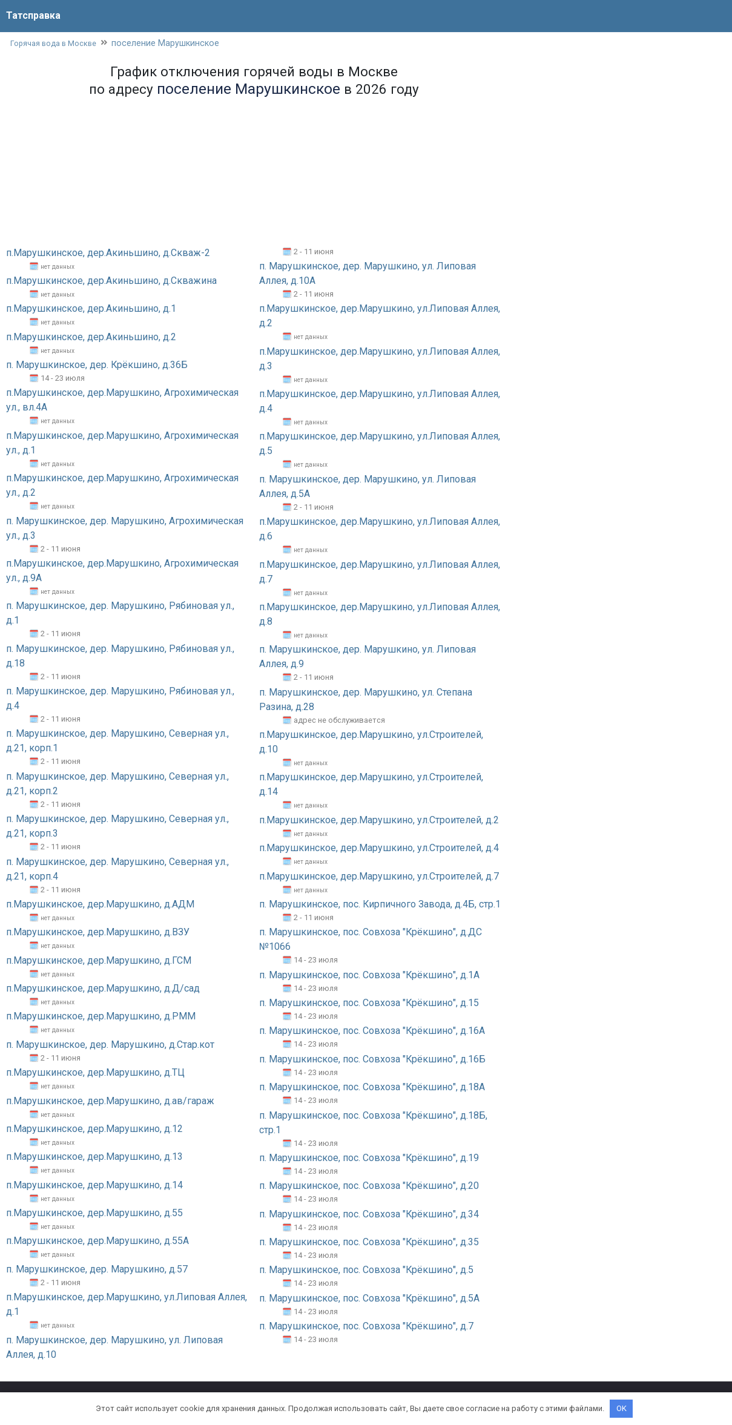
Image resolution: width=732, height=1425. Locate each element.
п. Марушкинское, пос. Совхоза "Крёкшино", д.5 (366, 1270)
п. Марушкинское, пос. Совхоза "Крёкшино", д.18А (372, 1087)
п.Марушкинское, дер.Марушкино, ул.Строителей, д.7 (379, 876)
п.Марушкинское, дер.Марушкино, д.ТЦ (95, 1073)
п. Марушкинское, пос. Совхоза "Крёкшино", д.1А (369, 975)
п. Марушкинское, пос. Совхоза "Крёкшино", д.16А (372, 1031)
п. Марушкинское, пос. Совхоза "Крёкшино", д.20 (369, 1186)
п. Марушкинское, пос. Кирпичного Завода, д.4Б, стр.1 (380, 904)
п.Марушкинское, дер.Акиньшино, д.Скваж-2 (108, 252)
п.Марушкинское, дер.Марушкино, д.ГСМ (98, 960)
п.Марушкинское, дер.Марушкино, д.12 (94, 1129)
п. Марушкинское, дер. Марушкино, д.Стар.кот (110, 1044)
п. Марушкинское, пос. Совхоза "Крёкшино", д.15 (369, 1003)
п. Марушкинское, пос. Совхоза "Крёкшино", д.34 (369, 1214)
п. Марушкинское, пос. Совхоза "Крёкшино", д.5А (369, 1298)
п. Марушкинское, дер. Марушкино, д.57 (97, 1269)
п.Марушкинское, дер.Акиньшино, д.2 (91, 337)
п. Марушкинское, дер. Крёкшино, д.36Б (97, 365)
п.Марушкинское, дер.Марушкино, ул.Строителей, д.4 (379, 848)
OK (621, 1408)
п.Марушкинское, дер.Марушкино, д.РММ (101, 1016)
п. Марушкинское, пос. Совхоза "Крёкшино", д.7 (366, 1326)
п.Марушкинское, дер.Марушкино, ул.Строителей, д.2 (379, 820)
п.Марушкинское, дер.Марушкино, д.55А (97, 1241)
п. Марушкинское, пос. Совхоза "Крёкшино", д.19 (369, 1158)
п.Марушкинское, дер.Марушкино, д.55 (94, 1213)
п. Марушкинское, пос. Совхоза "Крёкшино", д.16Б (372, 1059)
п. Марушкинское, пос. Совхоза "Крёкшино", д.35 (369, 1242)
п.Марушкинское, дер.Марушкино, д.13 (94, 1157)
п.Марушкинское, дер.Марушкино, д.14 (94, 1185)
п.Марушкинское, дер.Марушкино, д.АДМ (100, 904)
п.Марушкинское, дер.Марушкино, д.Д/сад (103, 989)
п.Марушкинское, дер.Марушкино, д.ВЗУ (98, 932)
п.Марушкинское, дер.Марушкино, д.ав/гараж (110, 1101)
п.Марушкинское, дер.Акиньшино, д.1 (91, 309)
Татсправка (33, 15)
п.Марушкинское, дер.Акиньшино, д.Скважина (111, 281)
